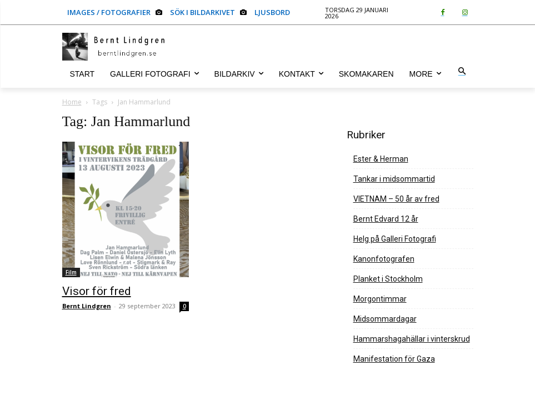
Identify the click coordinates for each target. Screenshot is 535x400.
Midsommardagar (385, 318)
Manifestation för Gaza (394, 358)
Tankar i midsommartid (394, 178)
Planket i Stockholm (388, 278)
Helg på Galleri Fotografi (394, 238)
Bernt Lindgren (86, 306)
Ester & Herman (380, 158)
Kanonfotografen (383, 258)
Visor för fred (96, 291)
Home (72, 102)
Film (71, 272)
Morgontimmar (380, 298)
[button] (462, 72)
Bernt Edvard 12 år (385, 218)
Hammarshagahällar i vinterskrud (411, 338)
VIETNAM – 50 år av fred (396, 198)
